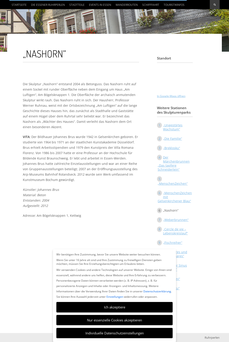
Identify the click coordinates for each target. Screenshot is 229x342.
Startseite (19, 5)
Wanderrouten (127, 5)
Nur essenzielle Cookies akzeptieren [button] (114, 320)
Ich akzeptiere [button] (114, 307)
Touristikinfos (174, 5)
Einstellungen (114, 297)
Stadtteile (77, 5)
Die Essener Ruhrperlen (48, 5)
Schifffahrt (150, 5)
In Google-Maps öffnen (171, 96)
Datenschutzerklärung (157, 291)
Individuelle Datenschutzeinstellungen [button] (114, 333)
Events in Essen (100, 5)
